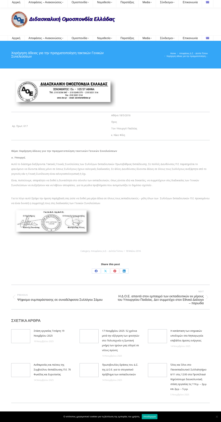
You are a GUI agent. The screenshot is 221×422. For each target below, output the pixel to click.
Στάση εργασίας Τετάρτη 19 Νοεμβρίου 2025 (49, 333)
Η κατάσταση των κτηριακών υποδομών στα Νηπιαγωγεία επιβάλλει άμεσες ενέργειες (186, 335)
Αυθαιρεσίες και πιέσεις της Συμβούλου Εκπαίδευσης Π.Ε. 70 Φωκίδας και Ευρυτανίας (52, 369)
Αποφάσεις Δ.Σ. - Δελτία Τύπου (107, 251)
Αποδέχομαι (149, 416)
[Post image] (20, 336)
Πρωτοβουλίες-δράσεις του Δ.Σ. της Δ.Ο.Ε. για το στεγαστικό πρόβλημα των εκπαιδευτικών (120, 369)
